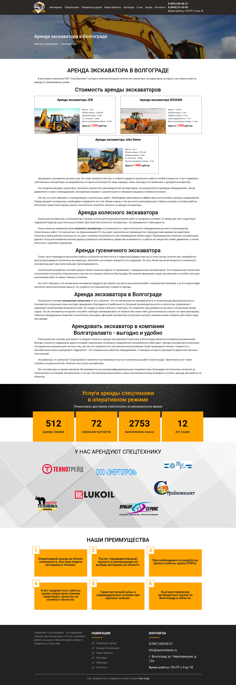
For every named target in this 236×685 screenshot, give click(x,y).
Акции (148, 7)
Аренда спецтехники (46, 43)
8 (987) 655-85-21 (178, 3)
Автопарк (129, 7)
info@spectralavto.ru (163, 650)
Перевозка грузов (91, 7)
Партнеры (101, 662)
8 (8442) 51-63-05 (178, 7)
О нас (140, 7)
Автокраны (55, 7)
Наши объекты (112, 7)
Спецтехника (72, 7)
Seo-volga (144, 678)
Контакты (160, 7)
